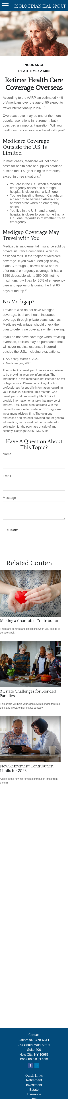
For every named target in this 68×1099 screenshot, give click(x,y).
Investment (34, 1085)
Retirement (34, 1080)
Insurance (34, 1094)
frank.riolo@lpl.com (34, 1059)
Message (9, 498)
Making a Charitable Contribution (29, 621)
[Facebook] (30, 1065)
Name (7, 454)
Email (7, 476)
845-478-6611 (39, 1040)
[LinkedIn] (36, 1065)
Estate (34, 1089)
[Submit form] (12, 530)
